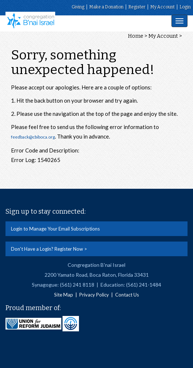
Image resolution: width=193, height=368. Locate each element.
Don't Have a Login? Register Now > (49, 249)
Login (185, 7)
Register (136, 7)
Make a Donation (106, 7)
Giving (78, 7)
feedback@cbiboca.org (33, 137)
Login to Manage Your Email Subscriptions (55, 229)
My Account (162, 7)
